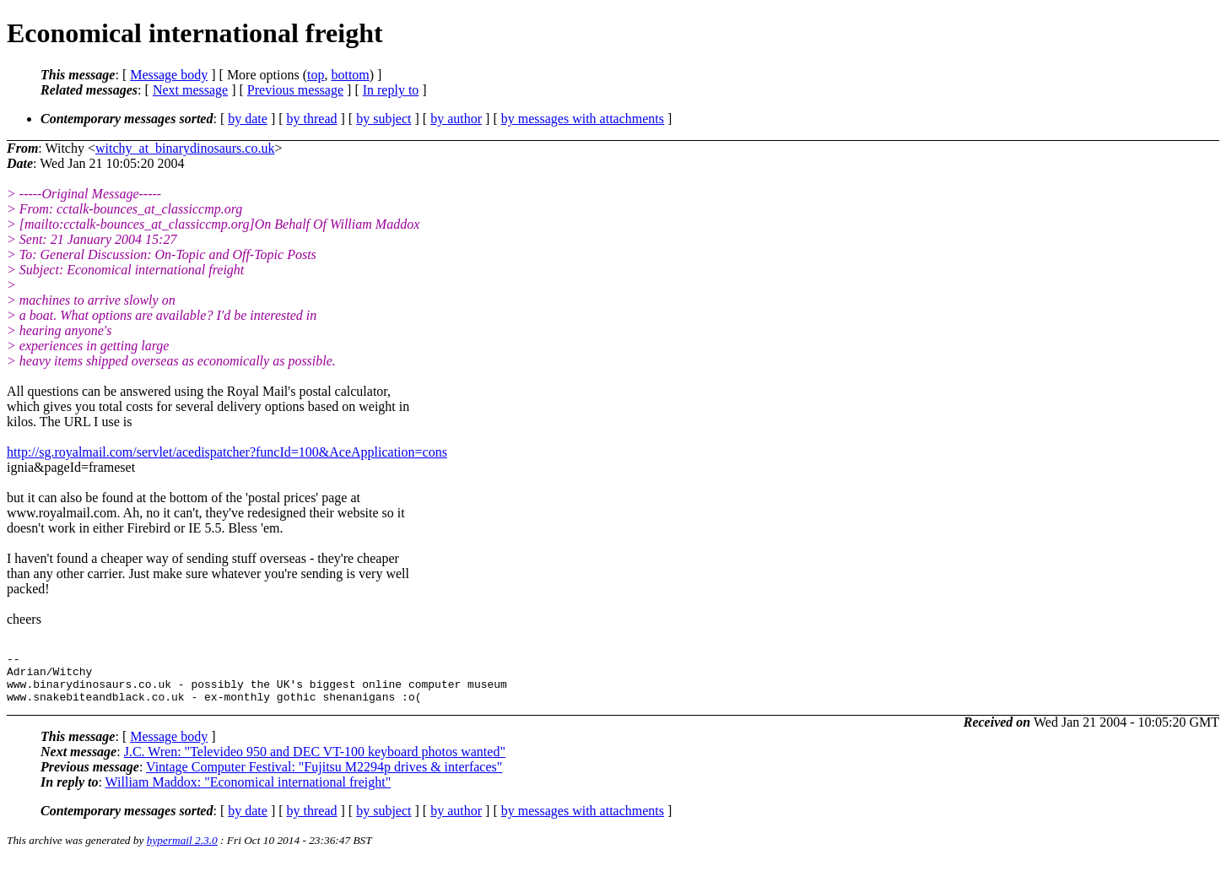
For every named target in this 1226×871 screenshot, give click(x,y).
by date (247, 118)
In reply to (391, 90)
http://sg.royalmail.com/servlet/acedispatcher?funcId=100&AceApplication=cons (227, 452)
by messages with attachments (582, 118)
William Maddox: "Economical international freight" (248, 792)
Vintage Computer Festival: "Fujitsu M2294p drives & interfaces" (324, 777)
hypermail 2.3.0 (182, 850)
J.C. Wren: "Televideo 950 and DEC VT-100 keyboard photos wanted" (314, 762)
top (315, 75)
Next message (190, 90)
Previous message (295, 90)
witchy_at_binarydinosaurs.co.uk (184, 148)
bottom (350, 75)
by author (456, 118)
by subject (383, 118)
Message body (169, 75)
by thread (312, 118)
